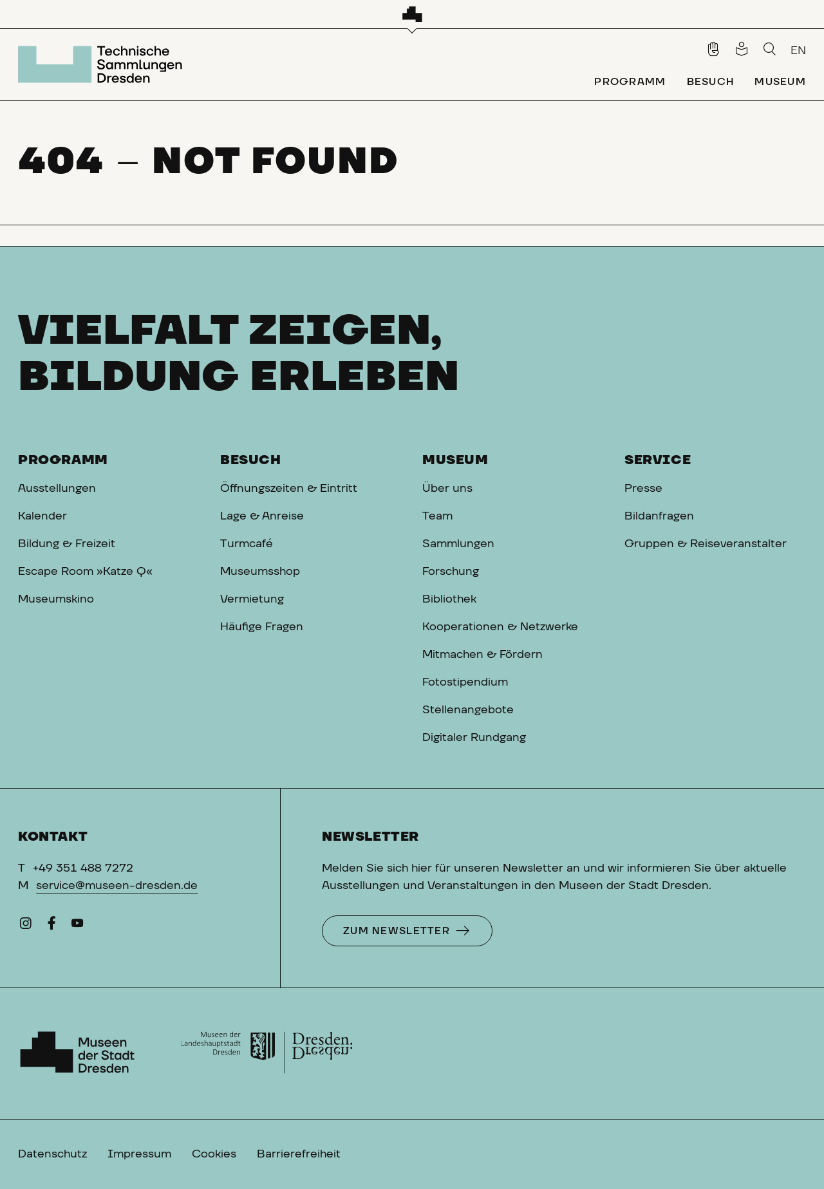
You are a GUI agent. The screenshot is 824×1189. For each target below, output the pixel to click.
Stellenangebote (468, 710)
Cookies (214, 1154)
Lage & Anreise (262, 516)
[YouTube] (77, 926)
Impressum (139, 1154)
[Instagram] (25, 926)
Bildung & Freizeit (66, 544)
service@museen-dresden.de (117, 886)
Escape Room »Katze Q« (85, 571)
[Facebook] (51, 926)
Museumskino (56, 599)
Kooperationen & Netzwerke (500, 627)
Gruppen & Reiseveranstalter (705, 544)
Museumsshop (260, 571)
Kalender (42, 516)
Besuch (250, 460)
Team (437, 516)
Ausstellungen (57, 488)
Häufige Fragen (261, 627)
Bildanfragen (659, 516)
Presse (643, 488)
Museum (455, 460)
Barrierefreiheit (299, 1154)
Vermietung (252, 599)
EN (798, 51)
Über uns (447, 488)
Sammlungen (458, 544)
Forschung (450, 571)
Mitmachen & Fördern (482, 654)
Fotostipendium (465, 682)
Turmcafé (246, 544)
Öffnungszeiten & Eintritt (288, 488)
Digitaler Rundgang (474, 738)
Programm (63, 460)
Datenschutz (52, 1154)
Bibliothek (449, 599)
